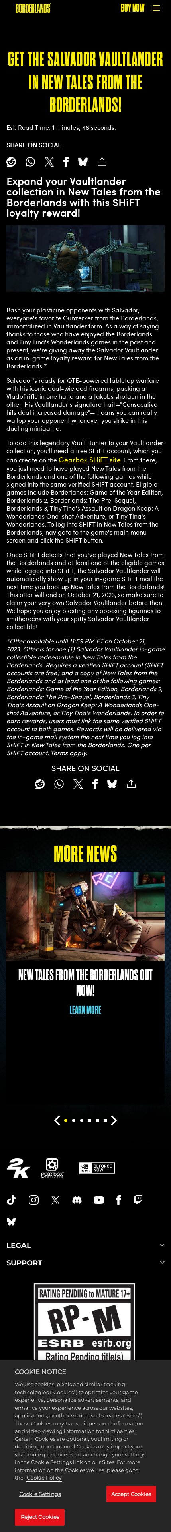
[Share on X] (49, 162)
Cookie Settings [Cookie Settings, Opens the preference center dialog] (40, 1494)
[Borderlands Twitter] (55, 1200)
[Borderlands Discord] (77, 1200)
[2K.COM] (18, 1168)
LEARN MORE (85, 1010)
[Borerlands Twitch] (138, 1200)
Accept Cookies (131, 1494)
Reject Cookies (40, 1517)
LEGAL (85, 1245)
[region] (85, 1446)
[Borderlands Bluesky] (11, 1221)
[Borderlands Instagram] (34, 1200)
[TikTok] (11, 1200)
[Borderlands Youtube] (99, 1200)
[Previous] (57, 1120)
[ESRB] (85, 1336)
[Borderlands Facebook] (118, 1200)
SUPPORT (85, 1263)
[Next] (114, 1120)
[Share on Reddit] (11, 162)
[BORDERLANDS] (33, 8)
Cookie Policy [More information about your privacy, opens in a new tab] (44, 1477)
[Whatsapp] (30, 162)
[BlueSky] (83, 162)
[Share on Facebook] (66, 162)
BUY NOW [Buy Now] (133, 8)
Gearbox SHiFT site (90, 459)
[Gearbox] (52, 1168)
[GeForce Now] (97, 1168)
